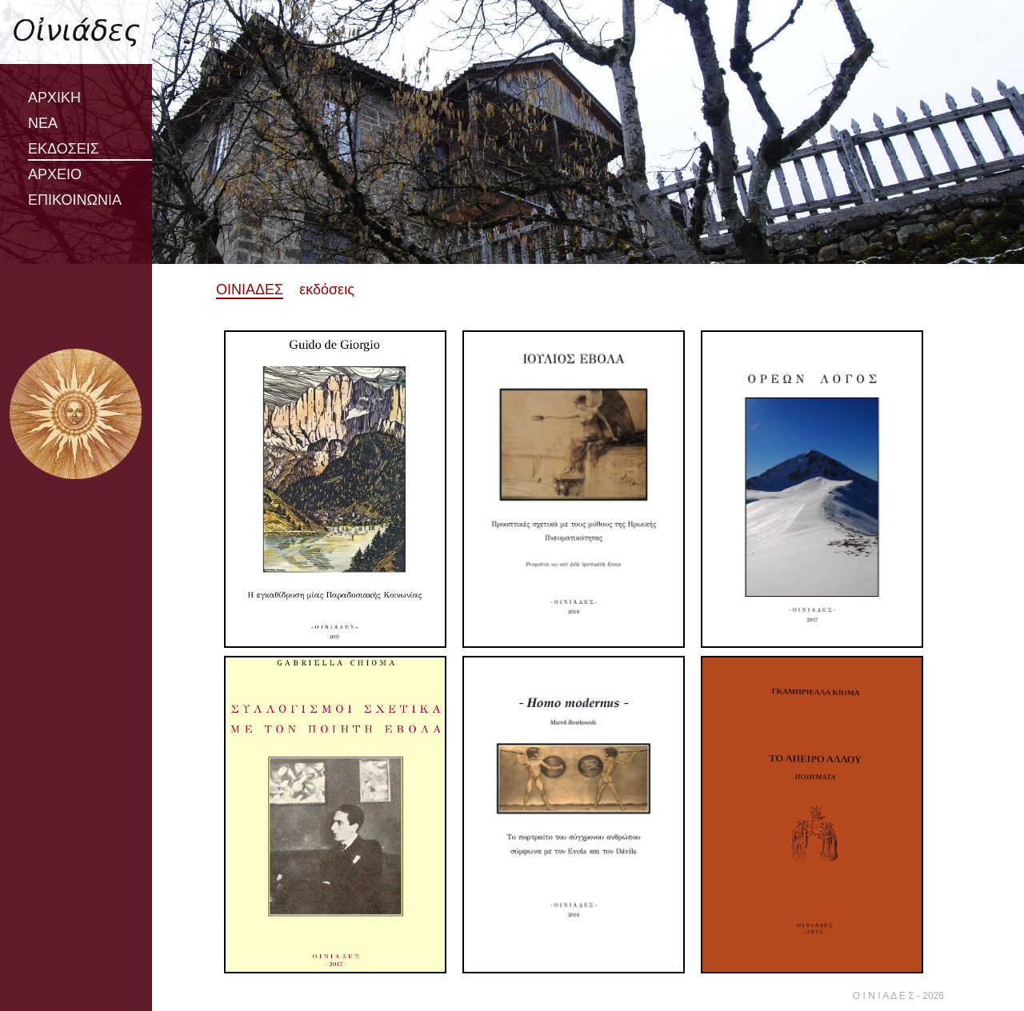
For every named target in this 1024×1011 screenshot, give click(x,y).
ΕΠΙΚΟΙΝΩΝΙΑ (75, 200)
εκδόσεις (326, 290)
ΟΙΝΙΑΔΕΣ (249, 290)
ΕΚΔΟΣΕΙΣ (63, 149)
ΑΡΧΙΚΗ (54, 98)
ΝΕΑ (43, 123)
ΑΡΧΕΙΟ (55, 174)
